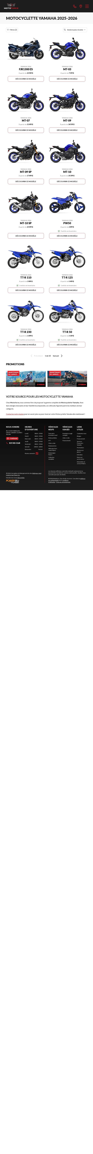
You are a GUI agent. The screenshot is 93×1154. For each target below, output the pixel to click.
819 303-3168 (13, 443)
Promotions (80, 447)
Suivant (58, 355)
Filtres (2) (12, 29)
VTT (49, 440)
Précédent (36, 355)
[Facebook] (37, 453)
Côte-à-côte (51, 443)
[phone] (75, 6)
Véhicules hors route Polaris (52, 449)
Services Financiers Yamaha (80, 443)
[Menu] (87, 6)
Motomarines (52, 446)
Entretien (80, 455)
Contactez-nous (81, 433)
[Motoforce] (11, 6)
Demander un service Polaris (81, 462)
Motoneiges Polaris (51, 454)
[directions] (81, 6)
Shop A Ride (21, 478)
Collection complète (51, 458)
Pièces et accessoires (80, 458)
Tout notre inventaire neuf (52, 434)
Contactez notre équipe (15, 414)
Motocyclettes (52, 438)
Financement (66, 440)
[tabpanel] (33, 441)
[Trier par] (75, 29)
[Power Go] (25, 481)
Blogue (79, 436)
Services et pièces (80, 451)
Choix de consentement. (63, 482)
